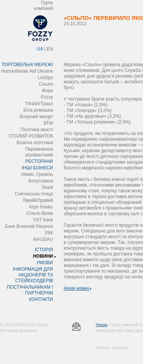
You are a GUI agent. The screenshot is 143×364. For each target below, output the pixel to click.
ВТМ (48, 123)
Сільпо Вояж (39, 213)
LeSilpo (45, 77)
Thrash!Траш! (39, 103)
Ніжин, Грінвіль (37, 174)
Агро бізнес (41, 207)
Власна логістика (34, 142)
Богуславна (41, 181)
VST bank (43, 220)
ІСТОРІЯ (44, 249)
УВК (48, 233)
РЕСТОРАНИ (39, 161)
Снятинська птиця (34, 194)
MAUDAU (43, 239)
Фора (47, 90)
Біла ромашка (38, 110)
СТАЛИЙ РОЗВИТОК (31, 136)
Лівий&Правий (37, 200)
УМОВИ (44, 262)
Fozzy (47, 97)
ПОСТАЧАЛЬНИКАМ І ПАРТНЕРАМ (30, 290)
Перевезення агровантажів (39, 152)
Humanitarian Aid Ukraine (27, 71)
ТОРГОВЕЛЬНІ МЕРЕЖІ (27, 64)
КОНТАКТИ (41, 299)
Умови (102, 324)
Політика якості (37, 129)
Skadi (47, 187)
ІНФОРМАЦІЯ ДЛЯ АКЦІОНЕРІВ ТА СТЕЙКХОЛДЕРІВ (33, 274)
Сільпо (46, 84)
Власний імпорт (36, 116)
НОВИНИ (43, 256)
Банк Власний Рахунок (29, 226)
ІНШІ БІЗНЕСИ (37, 168)
